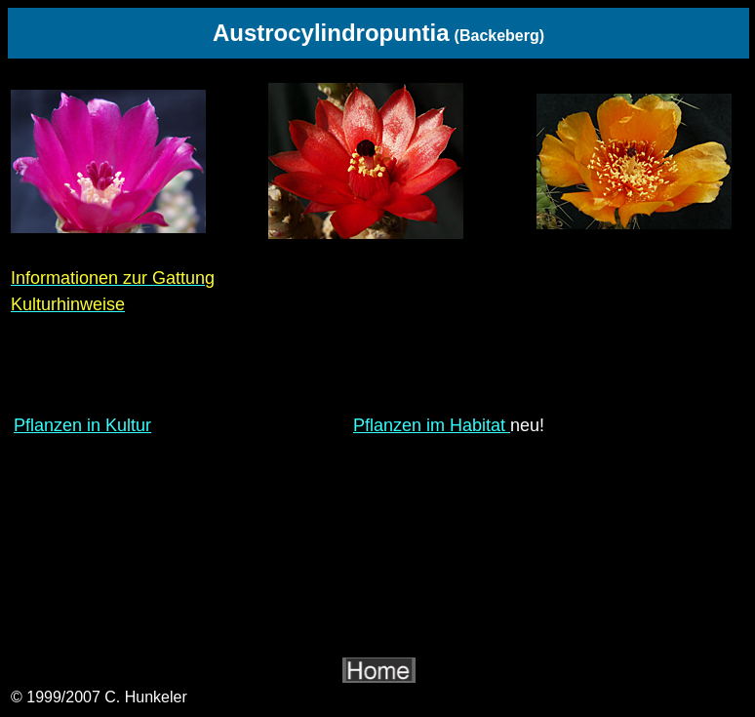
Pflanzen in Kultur (82, 425)
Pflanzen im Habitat (431, 425)
